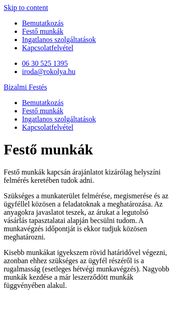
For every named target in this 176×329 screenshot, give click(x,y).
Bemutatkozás (43, 23)
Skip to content (26, 7)
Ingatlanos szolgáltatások (59, 39)
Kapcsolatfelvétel (47, 48)
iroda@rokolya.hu (48, 71)
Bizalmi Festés (25, 87)
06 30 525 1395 (45, 63)
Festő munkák (42, 31)
